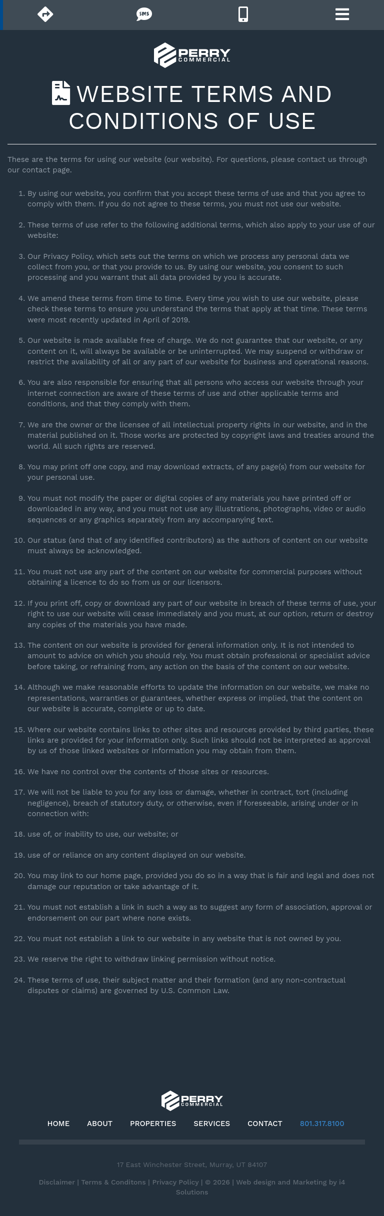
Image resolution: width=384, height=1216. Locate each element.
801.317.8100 (322, 1123)
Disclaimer (56, 1182)
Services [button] (212, 1123)
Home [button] (58, 1123)
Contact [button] (265, 1123)
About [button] (99, 1123)
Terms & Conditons (113, 1182)
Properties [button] (153, 1123)
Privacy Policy (175, 1182)
